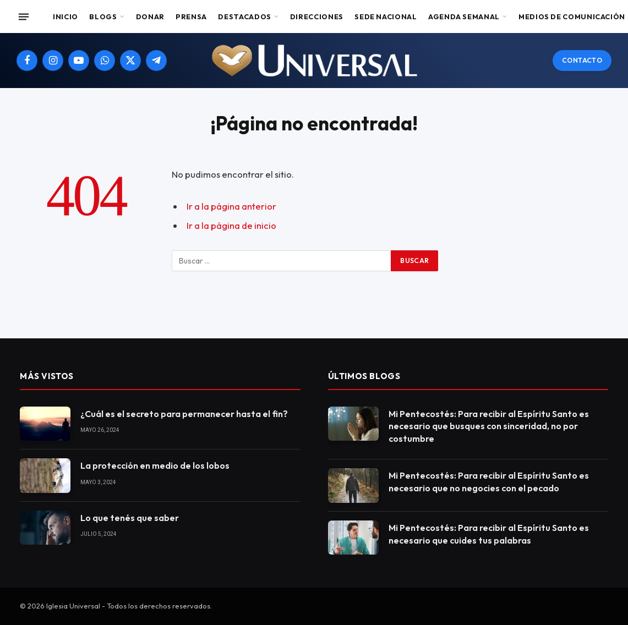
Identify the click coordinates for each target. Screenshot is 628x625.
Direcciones (316, 16)
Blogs (103, 16)
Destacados (244, 16)
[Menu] (24, 16)
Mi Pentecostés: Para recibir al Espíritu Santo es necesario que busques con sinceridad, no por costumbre (489, 426)
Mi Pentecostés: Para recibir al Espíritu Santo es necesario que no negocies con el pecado (489, 482)
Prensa (191, 16)
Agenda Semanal (464, 16)
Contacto (582, 60)
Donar (150, 16)
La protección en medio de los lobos (155, 465)
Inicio (65, 16)
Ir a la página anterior (231, 206)
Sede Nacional (385, 16)
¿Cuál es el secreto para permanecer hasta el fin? (184, 413)
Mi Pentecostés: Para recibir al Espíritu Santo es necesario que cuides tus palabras (489, 534)
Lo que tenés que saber (129, 517)
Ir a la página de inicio (231, 225)
